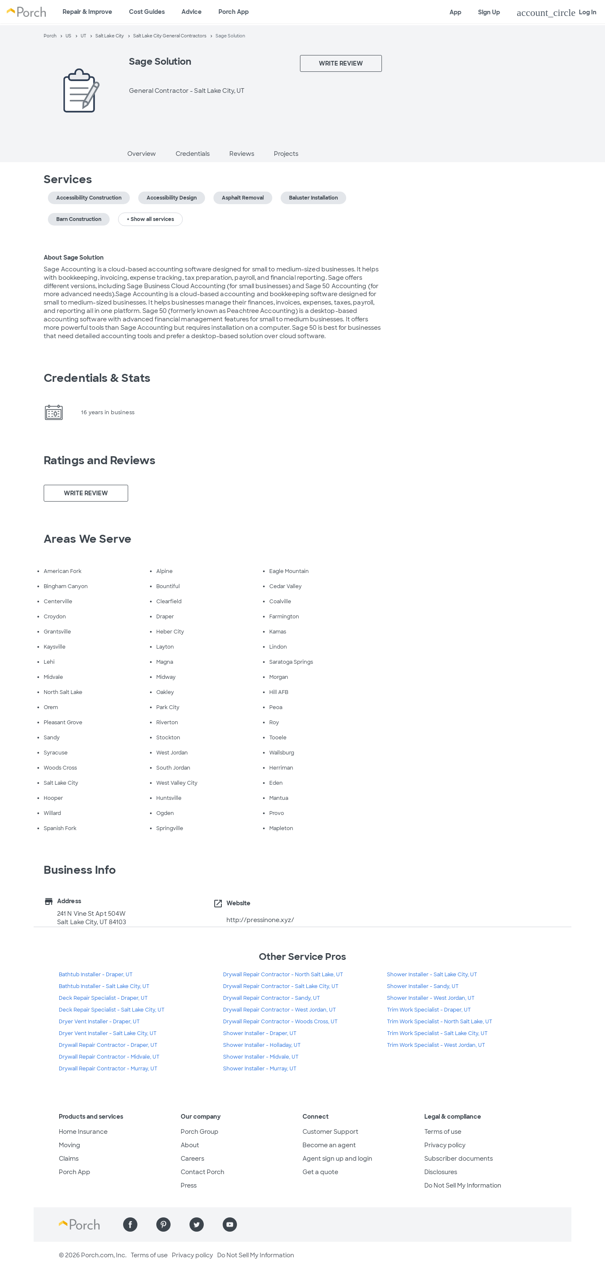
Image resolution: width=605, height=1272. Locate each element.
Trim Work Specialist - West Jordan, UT (436, 1045)
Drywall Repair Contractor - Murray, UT (108, 1068)
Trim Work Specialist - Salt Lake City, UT (437, 1033)
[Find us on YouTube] (230, 1224)
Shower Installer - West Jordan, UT (431, 998)
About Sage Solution (74, 257)
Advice (192, 12)
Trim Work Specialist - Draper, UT (429, 1010)
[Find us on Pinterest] (163, 1224)
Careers (192, 1158)
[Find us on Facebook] (130, 1224)
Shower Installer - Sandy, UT (423, 986)
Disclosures (440, 1172)
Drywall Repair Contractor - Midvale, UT (109, 1057)
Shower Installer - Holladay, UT (262, 1045)
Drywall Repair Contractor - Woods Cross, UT (280, 1021)
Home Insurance (83, 1131)
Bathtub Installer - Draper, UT (96, 974)
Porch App (233, 12)
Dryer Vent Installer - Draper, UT (99, 1021)
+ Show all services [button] (150, 219)
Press (189, 1185)
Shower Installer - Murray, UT (260, 1068)
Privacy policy (445, 1145)
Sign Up (489, 12)
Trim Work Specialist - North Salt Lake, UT (439, 1021)
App (455, 12)
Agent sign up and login (337, 1158)
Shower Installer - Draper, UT (260, 1033)
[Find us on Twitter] (196, 1224)
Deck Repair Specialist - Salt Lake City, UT (112, 1010)
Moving (69, 1145)
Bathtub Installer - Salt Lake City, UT (104, 986)
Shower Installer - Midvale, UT (261, 1057)
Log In (557, 12)
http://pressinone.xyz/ (260, 920)
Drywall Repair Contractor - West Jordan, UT (279, 1010)
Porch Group (199, 1131)
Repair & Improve (87, 12)
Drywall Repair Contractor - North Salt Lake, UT (283, 974)
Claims (69, 1158)
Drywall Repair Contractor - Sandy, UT (271, 998)
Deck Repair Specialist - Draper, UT (103, 998)
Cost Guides (147, 12)
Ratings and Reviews (99, 460)
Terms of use (442, 1131)
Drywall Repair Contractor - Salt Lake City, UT (281, 986)
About (190, 1145)
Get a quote (320, 1172)
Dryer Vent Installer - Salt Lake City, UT (108, 1033)
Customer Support (330, 1131)
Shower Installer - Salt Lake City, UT (432, 974)
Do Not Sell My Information (462, 1185)
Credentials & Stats (97, 378)
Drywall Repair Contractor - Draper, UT (108, 1045)
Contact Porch (202, 1172)
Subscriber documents (458, 1158)
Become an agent (329, 1145)
